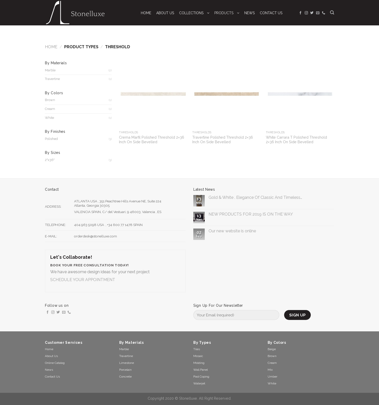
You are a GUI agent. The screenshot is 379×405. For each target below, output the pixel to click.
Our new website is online (232, 231)
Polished (51, 139)
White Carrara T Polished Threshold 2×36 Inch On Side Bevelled (296, 139)
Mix (270, 369)
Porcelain (125, 369)
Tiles (196, 349)
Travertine (52, 79)
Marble (50, 70)
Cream (50, 109)
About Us (51, 356)
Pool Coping (201, 376)
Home (51, 46)
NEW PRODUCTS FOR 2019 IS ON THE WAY (251, 214)
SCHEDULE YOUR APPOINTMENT (82, 279)
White (49, 118)
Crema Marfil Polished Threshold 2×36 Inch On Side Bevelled (151, 139)
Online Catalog (55, 363)
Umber (272, 376)
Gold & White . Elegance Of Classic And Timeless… (255, 197)
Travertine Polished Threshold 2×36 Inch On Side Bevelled (222, 139)
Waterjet (199, 383)
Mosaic (198, 356)
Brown (50, 100)
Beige (272, 349)
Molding (198, 363)
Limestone (126, 363)
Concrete (125, 376)
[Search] (332, 13)
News (49, 369)
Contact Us (52, 376)
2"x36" (50, 160)
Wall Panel (200, 369)
